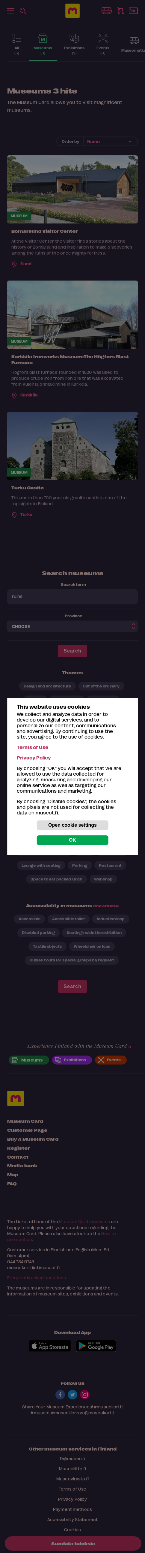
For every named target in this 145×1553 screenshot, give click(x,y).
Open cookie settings (72, 825)
